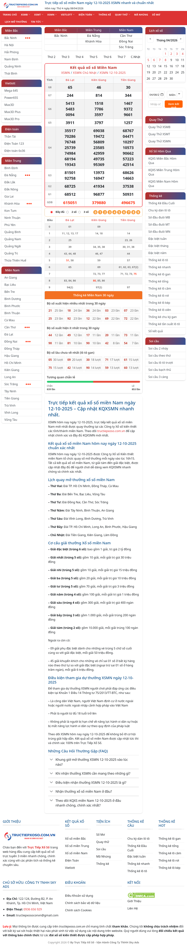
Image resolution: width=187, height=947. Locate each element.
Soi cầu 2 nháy (158, 348)
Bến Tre (9, 292)
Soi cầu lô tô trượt (160, 363)
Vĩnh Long (11, 413)
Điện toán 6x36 (14, 151)
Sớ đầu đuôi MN (159, 232)
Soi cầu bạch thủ (159, 370)
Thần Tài (10, 136)
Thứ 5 (94, 57)
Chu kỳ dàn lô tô (159, 210)
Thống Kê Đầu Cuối (161, 203)
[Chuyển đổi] (51, 760)
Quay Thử (156, 120)
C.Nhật (135, 57)
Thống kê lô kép (159, 303)
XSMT (38, 14)
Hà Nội (9, 45)
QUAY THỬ (122, 14)
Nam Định (11, 59)
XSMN (52, 14)
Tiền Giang (11, 398)
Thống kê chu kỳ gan (162, 317)
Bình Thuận (12, 313)
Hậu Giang (11, 356)
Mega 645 (11, 91)
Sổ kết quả (155, 331)
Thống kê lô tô (158, 260)
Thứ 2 (51, 57)
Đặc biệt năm (157, 253)
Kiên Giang (11, 370)
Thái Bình (10, 73)
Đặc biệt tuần (157, 239)
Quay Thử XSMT (159, 134)
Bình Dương (12, 299)
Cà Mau (9, 320)
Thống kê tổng (158, 281)
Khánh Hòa (18, 204)
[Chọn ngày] (156, 94)
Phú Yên (10, 225)
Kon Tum (10, 211)
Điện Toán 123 (14, 144)
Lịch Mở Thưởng (16, 21)
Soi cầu (154, 341)
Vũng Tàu (10, 420)
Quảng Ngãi (12, 246)
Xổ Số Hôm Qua (160, 151)
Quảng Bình (12, 232)
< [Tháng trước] (151, 39)
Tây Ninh (10, 391)
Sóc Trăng (17, 384)
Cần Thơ (17, 327)
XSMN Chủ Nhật (85, 73)
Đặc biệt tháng (158, 246)
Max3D (9, 105)
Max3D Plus (12, 112)
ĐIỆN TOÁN (86, 14)
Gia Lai (9, 196)
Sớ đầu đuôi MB (159, 217)
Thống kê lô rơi (158, 296)
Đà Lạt (8, 334)
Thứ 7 (121, 57)
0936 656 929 (33, 909)
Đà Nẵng (17, 175)
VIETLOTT (68, 14)
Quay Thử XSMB (159, 127)
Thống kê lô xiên (159, 310)
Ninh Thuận (12, 218)
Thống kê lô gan (159, 274)
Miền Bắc (11, 31)
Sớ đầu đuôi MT (159, 224)
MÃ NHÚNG (141, 14)
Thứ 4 (79, 57)
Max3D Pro (12, 119)
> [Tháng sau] (180, 39)
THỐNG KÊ (105, 14)
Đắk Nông (11, 189)
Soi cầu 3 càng (158, 377)
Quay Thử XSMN (159, 141)
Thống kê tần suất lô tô (164, 324)
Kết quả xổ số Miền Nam (93, 67)
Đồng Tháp (12, 349)
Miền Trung (13, 161)
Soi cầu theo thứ (159, 356)
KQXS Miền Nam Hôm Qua (163, 183)
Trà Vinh (10, 405)
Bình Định (11, 168)
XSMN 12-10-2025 (113, 73)
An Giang (10, 278)
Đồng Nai (17, 341)
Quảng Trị (11, 253)
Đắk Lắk (9, 182)
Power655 (11, 98)
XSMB (25, 14)
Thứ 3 (65, 57)
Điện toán (12, 129)
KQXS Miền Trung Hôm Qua (164, 172)
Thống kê (155, 196)
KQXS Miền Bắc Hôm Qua (162, 161)
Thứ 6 (107, 57)
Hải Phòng (11, 52)
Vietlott (10, 83)
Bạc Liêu (10, 285)
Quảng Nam (12, 239)
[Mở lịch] (162, 94)
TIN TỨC (37, 21)
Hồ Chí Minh (12, 363)
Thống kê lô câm (159, 288)
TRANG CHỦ (10, 14)
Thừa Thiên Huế (15, 260)
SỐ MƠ (156, 14)
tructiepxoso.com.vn (111, 431)
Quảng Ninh (12, 66)
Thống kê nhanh (159, 267)
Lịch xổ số (156, 31)
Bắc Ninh (17, 38)
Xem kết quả (173, 105)
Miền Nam (12, 270)
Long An (10, 377)
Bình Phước (12, 306)
